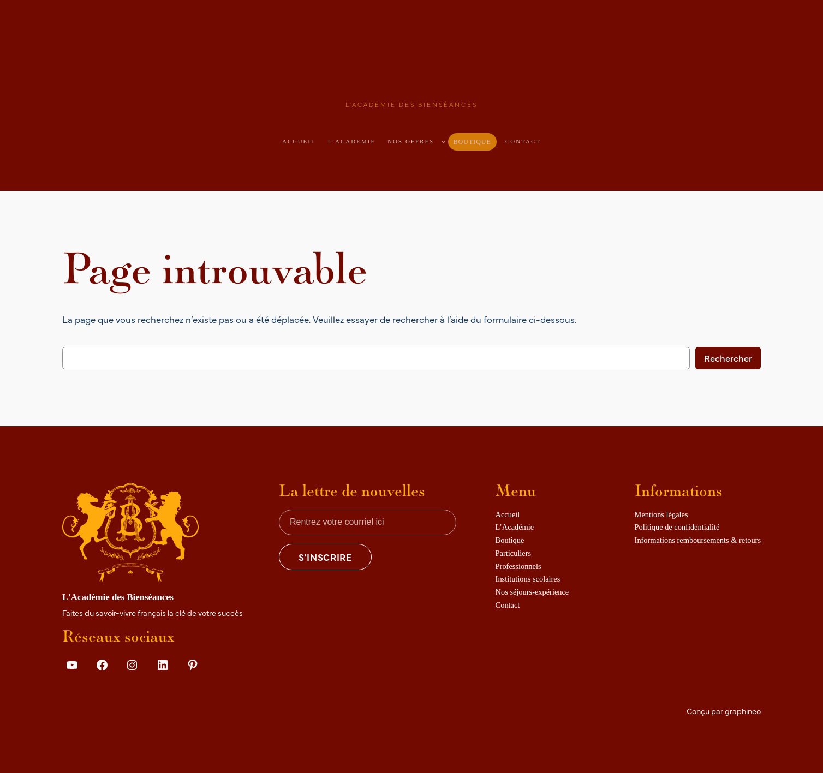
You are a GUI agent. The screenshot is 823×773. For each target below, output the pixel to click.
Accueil (299, 141)
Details (81, 690)
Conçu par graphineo (724, 710)
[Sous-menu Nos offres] (443, 141)
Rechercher (728, 357)
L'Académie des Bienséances (411, 104)
